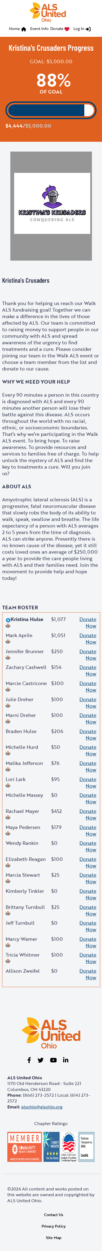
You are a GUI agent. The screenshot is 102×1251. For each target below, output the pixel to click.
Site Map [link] (53, 1237)
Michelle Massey (24, 795)
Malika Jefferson (24, 763)
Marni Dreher (21, 715)
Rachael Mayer (22, 811)
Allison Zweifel (23, 970)
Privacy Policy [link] (54, 1226)
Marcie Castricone (26, 683)
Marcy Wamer (21, 939)
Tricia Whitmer (23, 954)
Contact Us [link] (53, 1214)
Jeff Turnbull (20, 923)
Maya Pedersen (23, 827)
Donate (56, 28)
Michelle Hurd (22, 747)
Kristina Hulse (24, 619)
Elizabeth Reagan (26, 859)
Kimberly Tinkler (25, 891)
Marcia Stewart (23, 875)
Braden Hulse (21, 731)
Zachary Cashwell (26, 667)
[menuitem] (19, 29)
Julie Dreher (19, 699)
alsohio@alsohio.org (42, 1107)
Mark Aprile (19, 635)
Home (14, 28)
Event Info (39, 28)
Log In (78, 28)
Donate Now (87, 622)
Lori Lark (16, 779)
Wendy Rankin (22, 843)
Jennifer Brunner (25, 651)
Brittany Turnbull (25, 907)
